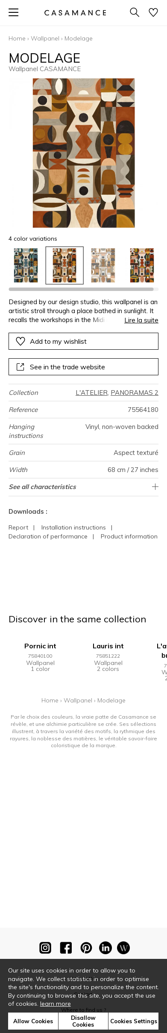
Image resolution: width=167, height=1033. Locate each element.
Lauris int (108, 646)
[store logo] (74, 12)
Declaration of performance (48, 536)
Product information (129, 536)
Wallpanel (45, 38)
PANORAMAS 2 (134, 392)
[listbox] (83, 265)
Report (18, 527)
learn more (55, 1003)
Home (17, 38)
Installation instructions (73, 527)
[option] (26, 265)
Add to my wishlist (51, 341)
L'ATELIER (92, 392)
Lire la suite (141, 320)
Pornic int (40, 646)
